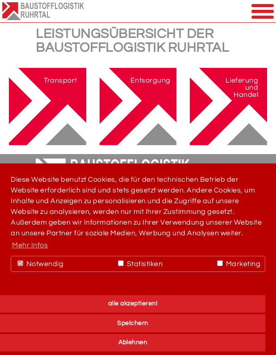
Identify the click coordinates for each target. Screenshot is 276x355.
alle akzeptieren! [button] (133, 303)
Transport (60, 80)
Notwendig (40, 263)
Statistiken (140, 263)
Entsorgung (150, 80)
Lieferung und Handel (242, 87)
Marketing (238, 263)
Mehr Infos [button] (30, 245)
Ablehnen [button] (132, 342)
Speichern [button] (132, 323)
